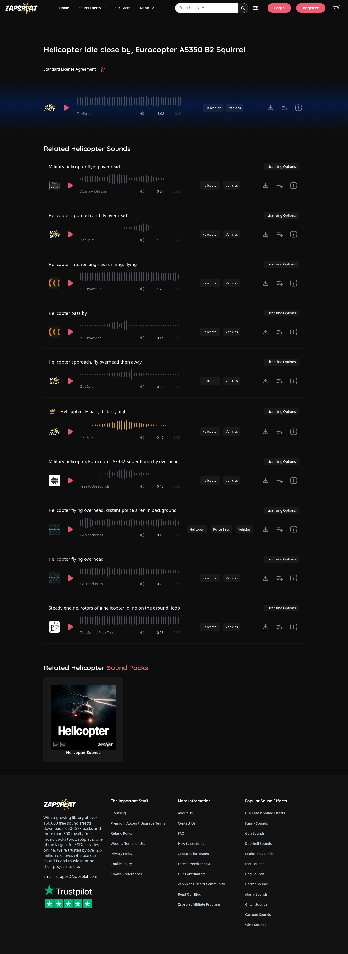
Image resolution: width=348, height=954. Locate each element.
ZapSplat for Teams (193, 853)
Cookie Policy (121, 863)
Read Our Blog (189, 894)
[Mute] (142, 113)
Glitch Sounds (256, 904)
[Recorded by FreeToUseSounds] (55, 480)
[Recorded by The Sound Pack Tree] (55, 627)
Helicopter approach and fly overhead (88, 215)
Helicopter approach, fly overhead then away (95, 362)
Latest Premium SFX (194, 863)
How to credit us (191, 843)
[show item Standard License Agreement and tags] (298, 108)
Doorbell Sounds (258, 843)
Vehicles (235, 108)
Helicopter (213, 108)
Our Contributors (192, 874)
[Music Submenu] (154, 7)
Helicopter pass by (68, 313)
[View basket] (336, 7)
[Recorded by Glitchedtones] (55, 529)
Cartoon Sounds (258, 914)
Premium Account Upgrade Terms (138, 823)
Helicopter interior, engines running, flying (93, 264)
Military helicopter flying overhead (84, 167)
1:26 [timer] (160, 289)
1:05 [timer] (160, 240)
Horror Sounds (257, 884)
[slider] (129, 101)
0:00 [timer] (178, 113)
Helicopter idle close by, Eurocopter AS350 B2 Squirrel (145, 49)
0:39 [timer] (160, 386)
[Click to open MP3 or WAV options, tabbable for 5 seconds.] (270, 108)
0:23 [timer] (160, 632)
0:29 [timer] (160, 583)
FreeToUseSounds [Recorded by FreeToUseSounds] (94, 486)
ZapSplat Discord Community (201, 884)
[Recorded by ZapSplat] (50, 108)
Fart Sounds (254, 863)
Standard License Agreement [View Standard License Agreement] (70, 69)
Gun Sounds (255, 833)
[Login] (279, 8)
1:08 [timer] (160, 113)
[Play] (66, 108)
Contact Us (187, 823)
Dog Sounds (254, 874)
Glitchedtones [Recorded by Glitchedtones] (91, 535)
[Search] (243, 8)
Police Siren (221, 529)
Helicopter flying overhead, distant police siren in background (113, 510)
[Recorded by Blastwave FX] (55, 283)
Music (145, 8)
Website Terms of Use (128, 843)
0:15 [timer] (160, 338)
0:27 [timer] (160, 191)
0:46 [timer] (160, 437)
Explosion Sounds (259, 853)
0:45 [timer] (160, 486)
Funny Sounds (256, 823)
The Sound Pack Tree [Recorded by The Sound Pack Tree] (97, 632)
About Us (185, 813)
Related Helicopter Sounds (87, 148)
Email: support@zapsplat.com (70, 876)
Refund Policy (122, 833)
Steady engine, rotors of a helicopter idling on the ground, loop (114, 608)
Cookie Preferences (126, 874)
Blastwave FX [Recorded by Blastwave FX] (91, 289)
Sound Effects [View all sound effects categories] (90, 8)
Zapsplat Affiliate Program (199, 904)
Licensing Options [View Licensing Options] (281, 166)
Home (64, 8)
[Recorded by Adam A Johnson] (55, 185)
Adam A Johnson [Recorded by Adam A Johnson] (93, 191)
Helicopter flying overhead (76, 559)
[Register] (310, 8)
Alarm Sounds (256, 894)
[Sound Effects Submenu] (105, 7)
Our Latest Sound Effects (265, 813)
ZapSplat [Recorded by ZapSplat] (84, 113)
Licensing (118, 813)
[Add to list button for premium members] (284, 108)
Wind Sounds (255, 924)
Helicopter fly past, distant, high (93, 411)
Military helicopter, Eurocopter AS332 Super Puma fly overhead (114, 461)
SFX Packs (122, 8)
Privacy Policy (121, 853)
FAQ (181, 833)
